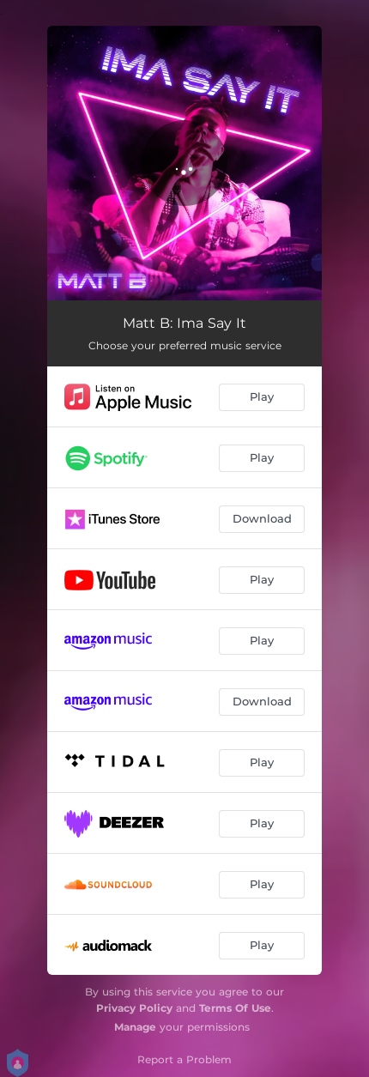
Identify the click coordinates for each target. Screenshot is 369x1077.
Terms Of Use (235, 1007)
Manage (135, 1026)
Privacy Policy (134, 1007)
